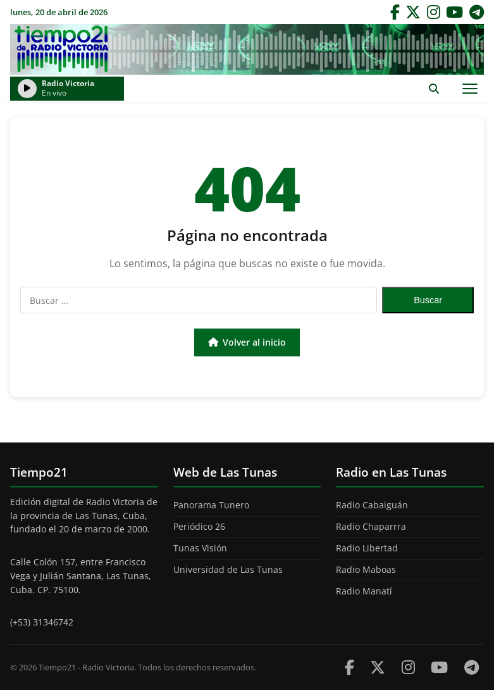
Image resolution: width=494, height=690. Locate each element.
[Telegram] (476, 12)
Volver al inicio (246, 342)
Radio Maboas (366, 569)
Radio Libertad (367, 548)
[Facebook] (395, 12)
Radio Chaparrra (371, 526)
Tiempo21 (247, 49)
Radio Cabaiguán (372, 505)
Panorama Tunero (211, 505)
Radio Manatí (364, 591)
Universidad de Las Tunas (228, 569)
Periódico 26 (199, 526)
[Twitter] (413, 12)
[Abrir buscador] (433, 88)
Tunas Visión (200, 548)
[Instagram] (433, 12)
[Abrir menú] (469, 88)
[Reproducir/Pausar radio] (27, 88)
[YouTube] (454, 12)
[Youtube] (439, 666)
